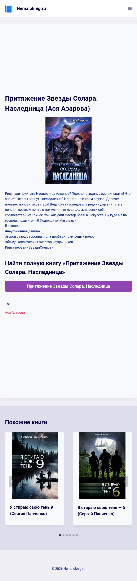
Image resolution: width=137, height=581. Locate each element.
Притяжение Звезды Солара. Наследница (68, 286)
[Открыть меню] (130, 8)
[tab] (60, 535)
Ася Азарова (15, 313)
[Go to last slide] (12, 481)
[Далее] (124, 481)
